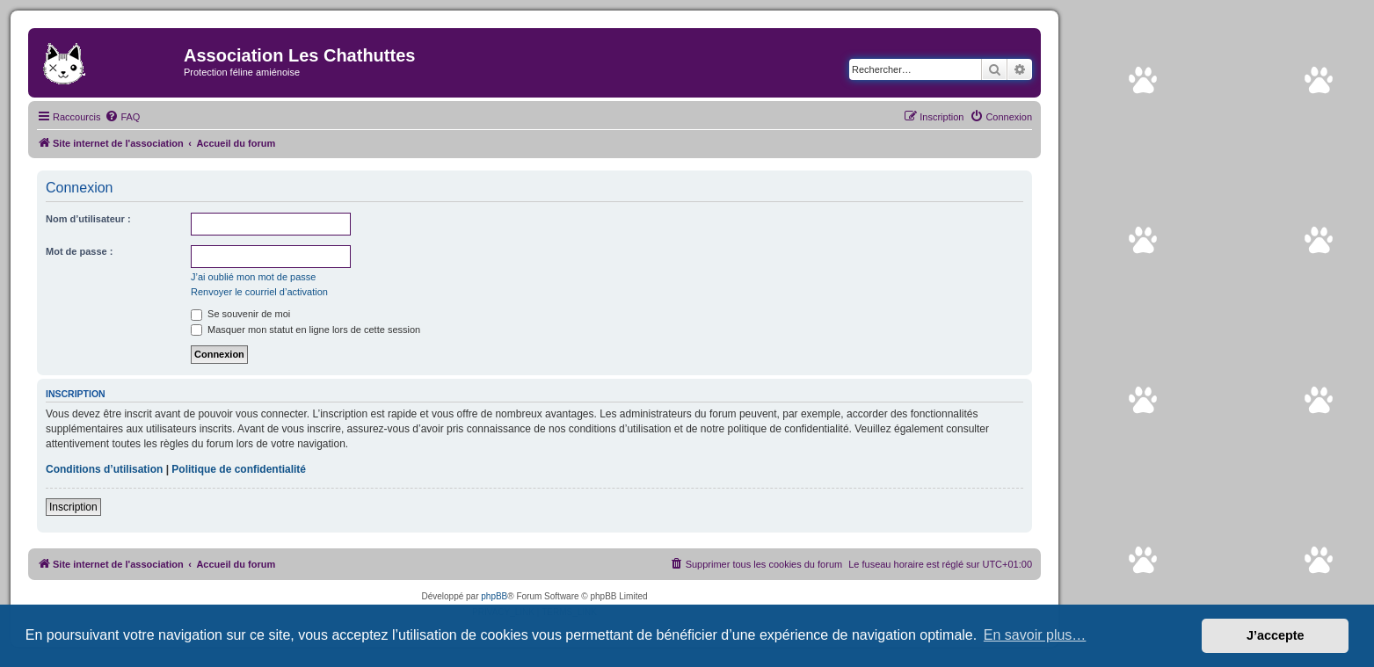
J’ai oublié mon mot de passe (253, 277)
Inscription (73, 507)
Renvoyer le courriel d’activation (259, 291)
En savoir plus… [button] (1035, 634)
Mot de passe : (79, 251)
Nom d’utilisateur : (88, 219)
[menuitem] (122, 116)
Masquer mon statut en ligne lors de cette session (305, 329)
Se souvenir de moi (240, 313)
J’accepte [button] (1276, 635)
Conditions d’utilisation (104, 469)
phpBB (494, 596)
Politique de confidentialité (238, 469)
